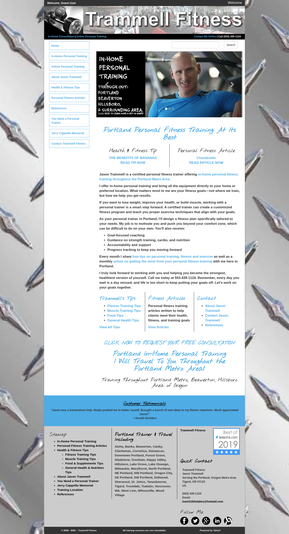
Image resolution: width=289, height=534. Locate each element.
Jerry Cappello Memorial (67, 133)
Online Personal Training (91, 36)
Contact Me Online (205, 36)
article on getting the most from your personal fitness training (162, 261)
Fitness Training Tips (124, 306)
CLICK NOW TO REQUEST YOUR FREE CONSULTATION (169, 343)
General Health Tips (123, 320)
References (214, 325)
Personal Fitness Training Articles (82, 445)
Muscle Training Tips (124, 311)
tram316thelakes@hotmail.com (202, 501)
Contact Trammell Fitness (68, 143)
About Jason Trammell (66, 77)
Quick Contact (196, 461)
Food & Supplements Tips (84, 463)
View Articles (158, 327)
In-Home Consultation (61, 36)
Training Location (70, 489)
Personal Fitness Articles (68, 97)
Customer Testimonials (144, 403)
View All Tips (109, 327)
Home (55, 45)
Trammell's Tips (117, 298)
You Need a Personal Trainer (65, 120)
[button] (107, 84)
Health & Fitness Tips (65, 87)
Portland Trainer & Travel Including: (143, 437)
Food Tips (115, 315)
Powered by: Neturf (210, 530)
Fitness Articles (166, 298)
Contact (206, 298)
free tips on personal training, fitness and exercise (172, 256)
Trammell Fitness (193, 430)
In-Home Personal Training (69, 56)
